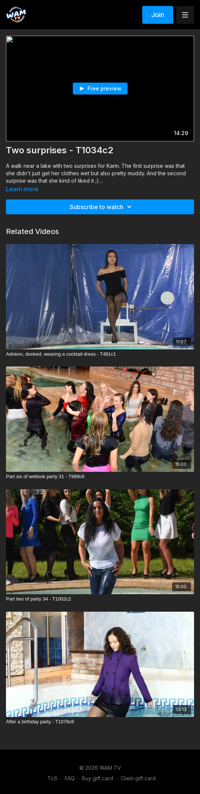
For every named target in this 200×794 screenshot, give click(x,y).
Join (157, 15)
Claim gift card (138, 778)
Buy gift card (97, 778)
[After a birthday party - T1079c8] (100, 722)
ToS (52, 778)
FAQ (70, 778)
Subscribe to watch (102, 206)
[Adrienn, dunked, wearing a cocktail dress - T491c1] (100, 354)
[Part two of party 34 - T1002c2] (100, 599)
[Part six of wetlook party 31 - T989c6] (100, 476)
